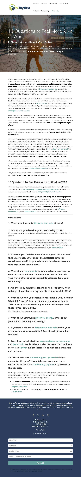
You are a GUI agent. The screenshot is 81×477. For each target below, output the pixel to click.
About (35, 3)
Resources (63, 3)
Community (55, 11)
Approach (44, 3)
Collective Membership (41, 11)
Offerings (53, 3)
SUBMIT (40, 463)
